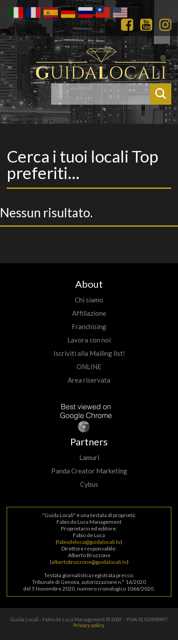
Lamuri (89, 457)
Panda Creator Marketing (89, 471)
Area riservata (89, 380)
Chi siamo (89, 300)
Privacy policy (89, 625)
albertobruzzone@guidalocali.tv (89, 561)
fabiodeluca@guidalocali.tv (89, 541)
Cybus (89, 484)
